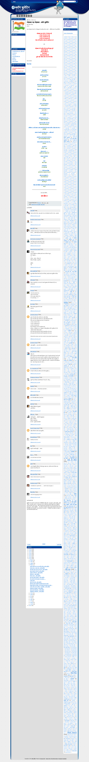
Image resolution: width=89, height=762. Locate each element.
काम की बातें (68, 295)
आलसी (69, 256)
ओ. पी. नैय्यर (75, 275)
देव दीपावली (69, 412)
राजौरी (76, 576)
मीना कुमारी (70, 547)
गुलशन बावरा (70, 332)
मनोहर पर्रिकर (72, 530)
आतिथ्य (66, 251)
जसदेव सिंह (73, 365)
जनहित (69, 357)
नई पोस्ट (28, 544)
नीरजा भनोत (72, 430)
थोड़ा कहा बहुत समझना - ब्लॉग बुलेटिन (37, 577)
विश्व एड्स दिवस (71, 624)
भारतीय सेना (66, 518)
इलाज (72, 260)
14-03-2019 (70, 101)
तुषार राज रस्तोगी (67, 399)
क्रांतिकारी (75, 313)
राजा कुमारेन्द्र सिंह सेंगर (16, 56)
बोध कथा (70, 496)
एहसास (65, 275)
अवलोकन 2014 (74, 240)
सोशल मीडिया (67, 720)
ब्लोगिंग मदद (72, 511)
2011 (30, 605)
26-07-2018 (73, 173)
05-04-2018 (71, 54)
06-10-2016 (65, 62)
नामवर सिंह (74, 426)
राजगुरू (76, 572)
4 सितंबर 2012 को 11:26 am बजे (35, 460)
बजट (75, 479)
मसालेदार (74, 531)
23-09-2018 (67, 156)
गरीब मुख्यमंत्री (73, 322)
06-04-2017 (69, 58)
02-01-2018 (71, 40)
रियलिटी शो (75, 592)
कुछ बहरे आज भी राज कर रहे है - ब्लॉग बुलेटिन (38, 569)
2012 (30, 558)
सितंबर (31, 564)
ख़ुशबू (74, 316)
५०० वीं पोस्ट (69, 200)
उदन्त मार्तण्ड (70, 264)
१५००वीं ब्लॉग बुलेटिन (72, 109)
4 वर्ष (70, 197)
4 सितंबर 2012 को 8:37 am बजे (35, 391)
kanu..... (32, 454)
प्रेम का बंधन (67, 468)
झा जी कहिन (71, 376)
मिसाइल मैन (65, 547)
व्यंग (74, 660)
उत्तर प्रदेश (75, 263)
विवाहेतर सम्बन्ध (74, 620)
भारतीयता (74, 519)
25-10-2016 (74, 168)
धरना (69, 419)
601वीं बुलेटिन (66, 203)
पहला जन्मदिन (75, 442)
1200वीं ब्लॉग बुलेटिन (68, 93)
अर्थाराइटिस (71, 235)
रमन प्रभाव (71, 566)
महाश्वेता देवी (66, 538)
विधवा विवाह (72, 619)
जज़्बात (74, 355)
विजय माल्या (69, 617)
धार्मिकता (74, 419)
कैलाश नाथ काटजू (72, 310)
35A (67, 197)
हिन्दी (65, 742)
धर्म (71, 419)
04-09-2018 (71, 51)
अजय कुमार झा (33, 351)
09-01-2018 (65, 70)
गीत (72, 324)
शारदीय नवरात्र (75, 668)
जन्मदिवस (70, 360)
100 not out (66, 79)
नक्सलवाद (66, 422)
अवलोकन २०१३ (66, 240)
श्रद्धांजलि (72, 678)
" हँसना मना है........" (44, 151)
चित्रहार (72, 345)
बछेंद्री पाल (71, 479)
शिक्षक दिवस (66, 671)
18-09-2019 (69, 122)
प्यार (68, 461)
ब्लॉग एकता (69, 499)
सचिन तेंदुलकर (70, 689)
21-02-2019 (69, 142)
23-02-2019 (75, 152)
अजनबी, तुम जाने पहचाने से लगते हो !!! (44, 137)
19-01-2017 (67, 125)
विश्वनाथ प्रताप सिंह (68, 656)
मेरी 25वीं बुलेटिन (73, 551)
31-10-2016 (71, 196)
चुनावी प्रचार (65, 349)
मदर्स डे (74, 527)
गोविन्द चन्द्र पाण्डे (67, 337)
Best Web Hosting (54, 758)
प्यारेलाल (72, 461)
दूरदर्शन (67, 411)
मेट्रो (69, 550)
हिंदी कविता (68, 738)
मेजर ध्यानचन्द (66, 550)
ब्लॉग (64, 499)
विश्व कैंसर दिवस (71, 628)
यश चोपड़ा (72, 559)
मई (30, 597)
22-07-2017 (65, 149)
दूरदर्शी (71, 411)
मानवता (65, 543)
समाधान (68, 693)
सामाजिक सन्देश (67, 704)
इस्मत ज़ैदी (32, 228)
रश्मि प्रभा (67, 569)
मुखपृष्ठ (14, 1)
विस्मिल (73, 656)
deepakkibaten (33, 437)
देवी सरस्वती (70, 414)
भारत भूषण (74, 515)
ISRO (67, 749)
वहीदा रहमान (69, 612)
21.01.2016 (69, 145)
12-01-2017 (75, 87)
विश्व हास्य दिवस (74, 651)
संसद (71, 688)
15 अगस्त (66, 106)
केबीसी (70, 309)
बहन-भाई (65, 484)
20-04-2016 (74, 130)
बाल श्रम (71, 488)
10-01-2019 (74, 75)
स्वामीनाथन (65, 728)
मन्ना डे (76, 530)
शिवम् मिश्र (68, 673)
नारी (64, 427)
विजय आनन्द (72, 616)
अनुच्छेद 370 (73, 224)
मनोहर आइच (67, 530)
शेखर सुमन (71, 676)
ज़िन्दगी (68, 368)
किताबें (66, 298)
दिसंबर (31, 560)
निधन (74, 427)
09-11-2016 (74, 74)
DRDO (69, 746)
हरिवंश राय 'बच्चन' (70, 731)
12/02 (76, 91)
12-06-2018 (75, 90)
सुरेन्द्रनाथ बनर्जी (68, 713)
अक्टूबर (31, 563)
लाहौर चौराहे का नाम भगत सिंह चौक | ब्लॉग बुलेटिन (39, 566)
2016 (30, 553)
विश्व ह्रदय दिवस (69, 655)
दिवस (64, 407)
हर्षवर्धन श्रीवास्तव (15, 61)
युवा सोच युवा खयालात (67, 562)
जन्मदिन (65, 360)
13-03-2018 (72, 94)
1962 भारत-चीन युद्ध (68, 130)
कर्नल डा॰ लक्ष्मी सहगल (72, 287)
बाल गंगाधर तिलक (70, 487)
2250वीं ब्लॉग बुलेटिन (71, 150)
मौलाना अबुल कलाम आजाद (72, 558)
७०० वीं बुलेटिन (72, 204)
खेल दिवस (73, 317)
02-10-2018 (69, 44)
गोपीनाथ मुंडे (65, 336)
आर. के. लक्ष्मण (69, 255)
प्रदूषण (70, 464)
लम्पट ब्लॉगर (44, 70)
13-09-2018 (67, 97)
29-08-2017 (72, 188)
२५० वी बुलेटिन (71, 169)
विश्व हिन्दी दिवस (67, 652)
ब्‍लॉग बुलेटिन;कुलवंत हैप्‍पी (71, 506)
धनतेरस (69, 418)
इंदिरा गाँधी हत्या (67, 259)
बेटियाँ (72, 495)
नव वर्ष (74, 424)
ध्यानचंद (70, 420)
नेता (76, 430)
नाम (70, 426)
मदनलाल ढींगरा (69, 527)
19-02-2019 (72, 125)
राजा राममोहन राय (66, 574)
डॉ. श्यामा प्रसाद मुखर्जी (68, 391)
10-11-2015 (74, 78)
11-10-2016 (70, 86)
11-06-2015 (67, 85)
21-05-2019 (65, 144)
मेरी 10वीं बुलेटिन (67, 551)
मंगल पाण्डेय (73, 523)
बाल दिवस (66, 488)
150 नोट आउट (66, 109)
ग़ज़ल (72, 318)
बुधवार (70, 492)
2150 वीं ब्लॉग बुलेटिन (70, 146)
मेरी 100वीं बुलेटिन (74, 550)
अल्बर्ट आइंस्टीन (74, 236)
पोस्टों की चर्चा (33, 204)
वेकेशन (68, 659)
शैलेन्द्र (71, 677)
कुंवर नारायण (74, 299)
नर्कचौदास (75, 423)
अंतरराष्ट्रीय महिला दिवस (73, 209)
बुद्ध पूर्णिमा (66, 492)
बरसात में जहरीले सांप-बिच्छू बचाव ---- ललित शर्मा (44, 132)
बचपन (65, 479)
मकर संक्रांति (65, 526)
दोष (71, 416)
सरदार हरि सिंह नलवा (72, 696)
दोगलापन (68, 416)
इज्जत (71, 259)
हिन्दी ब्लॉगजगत (74, 742)
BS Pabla (32, 304)
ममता (71, 531)
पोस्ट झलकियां (72, 457)
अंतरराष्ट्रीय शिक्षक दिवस (71, 213)
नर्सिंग (65, 424)
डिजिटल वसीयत (71, 383)
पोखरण (70, 455)
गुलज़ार (75, 330)
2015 (30, 554)
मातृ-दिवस (74, 542)
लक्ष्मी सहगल (66, 597)
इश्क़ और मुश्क (69, 262)
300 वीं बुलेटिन (67, 193)
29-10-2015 (70, 189)
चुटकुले (66, 348)
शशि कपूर (74, 664)
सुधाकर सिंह (74, 709)
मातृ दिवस (69, 542)
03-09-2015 (65, 48)
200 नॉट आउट (66, 134)
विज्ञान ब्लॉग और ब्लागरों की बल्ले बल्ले (44, 89)
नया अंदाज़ (71, 423)
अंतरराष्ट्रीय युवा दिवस (67, 212)
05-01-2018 (74, 52)
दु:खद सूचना (32, 580)
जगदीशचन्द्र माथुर (69, 355)
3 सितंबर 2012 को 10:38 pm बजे (35, 286)
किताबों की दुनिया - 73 (44, 113)
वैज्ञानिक (72, 659)
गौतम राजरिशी (73, 337)
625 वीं (70, 203)
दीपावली (68, 408)
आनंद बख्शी (69, 252)
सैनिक (66, 717)
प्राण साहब (71, 467)
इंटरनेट (68, 258)
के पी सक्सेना (72, 305)
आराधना (65, 256)
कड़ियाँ (74, 282)
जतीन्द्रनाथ (71, 356)
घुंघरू (65, 340)
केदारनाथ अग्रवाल (70, 306)
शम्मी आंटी (65, 664)
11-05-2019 (75, 83)
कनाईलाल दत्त (66, 283)
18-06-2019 (71, 121)
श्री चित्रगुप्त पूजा (72, 680)
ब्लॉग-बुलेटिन (71, 510)
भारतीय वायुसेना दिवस (72, 516)
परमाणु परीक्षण (74, 439)
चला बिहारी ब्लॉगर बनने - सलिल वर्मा (18, 51)
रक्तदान (68, 565)
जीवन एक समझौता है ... (44, 175)
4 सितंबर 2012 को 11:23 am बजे (35, 451)
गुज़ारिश (76, 324)
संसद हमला (75, 688)
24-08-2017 (71, 161)
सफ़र (67, 692)
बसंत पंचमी (69, 483)
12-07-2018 (67, 91)
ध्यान (67, 420)
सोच (74, 717)
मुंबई (74, 547)
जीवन (68, 369)
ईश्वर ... (44, 99)
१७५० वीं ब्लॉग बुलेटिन (70, 118)
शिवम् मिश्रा (14, 59)
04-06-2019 (74, 50)
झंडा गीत (75, 372)
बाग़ (68, 484)
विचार (68, 616)
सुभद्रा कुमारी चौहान (70, 712)
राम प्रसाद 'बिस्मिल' (72, 577)
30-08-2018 (70, 192)
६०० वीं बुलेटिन (73, 201)
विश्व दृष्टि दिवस (72, 635)
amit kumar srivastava (35, 238)
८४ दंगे (68, 207)
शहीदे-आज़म (69, 668)
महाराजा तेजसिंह (73, 534)
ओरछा (72, 279)
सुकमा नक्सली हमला (69, 708)
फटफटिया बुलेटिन (74, 472)
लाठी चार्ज (70, 600)
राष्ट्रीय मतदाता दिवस (68, 588)
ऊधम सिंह (70, 267)
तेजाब (74, 399)
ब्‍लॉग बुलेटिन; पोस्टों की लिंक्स (70, 504)
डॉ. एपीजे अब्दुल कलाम (72, 388)
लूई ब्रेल (68, 604)
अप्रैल (31, 599)
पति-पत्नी (68, 438)
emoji (72, 746)
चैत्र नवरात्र (74, 349)
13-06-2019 (70, 95)
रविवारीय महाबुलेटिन (74, 567)
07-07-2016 (74, 63)
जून (31, 596)
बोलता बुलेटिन (75, 496)
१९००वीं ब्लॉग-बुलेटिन (66, 129)
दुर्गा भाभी (69, 410)
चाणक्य (68, 344)
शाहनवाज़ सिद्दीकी (68, 670)
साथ (75, 701)
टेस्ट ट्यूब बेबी (68, 379)
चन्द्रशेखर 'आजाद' (66, 341)
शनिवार (72, 663)
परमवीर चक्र (69, 439)
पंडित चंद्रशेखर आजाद (69, 435)
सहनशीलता (73, 700)
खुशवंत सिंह (65, 317)
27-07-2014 (72, 177)
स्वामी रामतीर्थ (66, 727)
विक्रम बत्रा (71, 615)
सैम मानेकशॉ (70, 717)
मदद (64, 527)
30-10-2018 (75, 192)
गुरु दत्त (71, 328)
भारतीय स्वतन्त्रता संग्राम (67, 519)
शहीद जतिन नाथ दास (71, 667)
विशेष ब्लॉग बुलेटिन (69, 623)
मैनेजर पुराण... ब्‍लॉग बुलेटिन (35, 575)
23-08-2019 (75, 154)
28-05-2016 (70, 181)
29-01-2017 (72, 185)
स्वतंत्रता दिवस (73, 725)
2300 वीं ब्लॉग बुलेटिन (67, 157)
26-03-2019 (69, 172)
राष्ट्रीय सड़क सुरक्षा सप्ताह (70, 589)
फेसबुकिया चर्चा (74, 476)
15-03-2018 (71, 106)
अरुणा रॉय (75, 231)
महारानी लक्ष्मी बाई (72, 535)
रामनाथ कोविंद (66, 580)
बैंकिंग (76, 495)
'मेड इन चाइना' (71, 38)
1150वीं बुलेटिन (69, 87)
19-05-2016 (70, 126)
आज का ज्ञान (65, 247)
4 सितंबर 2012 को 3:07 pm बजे (35, 479)
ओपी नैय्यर (65, 278)
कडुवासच (32, 386)
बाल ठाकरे (75, 487)
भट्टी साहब (65, 514)
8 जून (71, 205)
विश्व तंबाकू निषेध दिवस (67, 632)
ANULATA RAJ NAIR (35, 249)
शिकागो (74, 670)
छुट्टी (68, 352)
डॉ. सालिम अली (70, 392)
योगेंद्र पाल (72, 563)
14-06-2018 (67, 102)
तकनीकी (68, 395)
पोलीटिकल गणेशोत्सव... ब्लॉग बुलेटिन (37, 591)
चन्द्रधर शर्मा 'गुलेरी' (73, 340)
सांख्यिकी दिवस (66, 701)
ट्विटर (67, 380)
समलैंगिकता (70, 692)
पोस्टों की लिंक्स (72, 460)
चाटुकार (65, 344)
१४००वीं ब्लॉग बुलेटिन (68, 105)
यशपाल (76, 559)
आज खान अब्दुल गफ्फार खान (73, 247)
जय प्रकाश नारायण (69, 363)
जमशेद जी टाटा (67, 361)
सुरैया (73, 713)
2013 (30, 557)
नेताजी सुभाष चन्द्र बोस (69, 431)
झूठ (75, 376)
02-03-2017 (69, 42)
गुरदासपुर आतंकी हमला (73, 325)
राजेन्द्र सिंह (67, 576)
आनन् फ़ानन (74, 252)
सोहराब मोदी (72, 720)
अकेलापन (75, 219)
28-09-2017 (75, 184)
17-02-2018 (69, 114)
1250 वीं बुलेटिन (74, 93)
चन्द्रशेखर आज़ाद (73, 341)
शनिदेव (69, 663)
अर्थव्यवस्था (66, 235)
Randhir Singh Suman (35, 219)
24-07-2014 (74, 160)
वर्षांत (64, 612)
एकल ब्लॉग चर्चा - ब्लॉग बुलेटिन (71, 271)
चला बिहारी (70, 342)
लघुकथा (71, 597)
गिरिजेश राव (68, 324)
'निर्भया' (73, 36)
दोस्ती (73, 416)
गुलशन (66, 332)
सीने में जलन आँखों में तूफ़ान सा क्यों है (44, 84)
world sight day (68, 752)
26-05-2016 (74, 172)
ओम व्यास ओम (68, 279)
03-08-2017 (74, 47)
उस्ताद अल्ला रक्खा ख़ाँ (71, 266)
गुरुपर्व (74, 329)
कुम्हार (76, 302)
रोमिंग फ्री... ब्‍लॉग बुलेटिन (34, 574)
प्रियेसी (75, 467)
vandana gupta (33, 483)
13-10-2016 (72, 97)
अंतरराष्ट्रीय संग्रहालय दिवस (67, 215)
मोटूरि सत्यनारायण (73, 555)
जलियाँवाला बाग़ (66, 365)
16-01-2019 (73, 110)
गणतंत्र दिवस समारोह (73, 320)
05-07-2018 (74, 55)
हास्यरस (74, 737)
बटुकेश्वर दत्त (69, 480)
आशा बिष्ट (32, 210)
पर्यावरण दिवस (66, 442)
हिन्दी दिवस (69, 742)
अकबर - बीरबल (70, 219)
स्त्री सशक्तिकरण (70, 723)
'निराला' (69, 36)
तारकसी (72, 396)
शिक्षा (70, 671)
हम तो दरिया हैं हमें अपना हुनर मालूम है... (44, 94)
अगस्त (31, 593)
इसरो (76, 262)
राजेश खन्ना (72, 576)
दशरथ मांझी (66, 403)
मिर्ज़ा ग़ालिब (74, 546)
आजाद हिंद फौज (67, 248)
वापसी (64, 613)
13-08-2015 (75, 95)
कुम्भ (72, 302)
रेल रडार (68, 596)
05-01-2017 (69, 52)
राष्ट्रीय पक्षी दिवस (73, 585)
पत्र (71, 438)
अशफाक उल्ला (70, 243)
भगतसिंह (68, 512)
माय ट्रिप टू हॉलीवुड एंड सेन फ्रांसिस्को (44, 180)
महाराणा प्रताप (66, 535)
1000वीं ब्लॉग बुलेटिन (72, 79)
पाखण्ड (74, 447)
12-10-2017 (72, 91)
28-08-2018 (70, 184)
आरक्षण (74, 255)
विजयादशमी (73, 617)
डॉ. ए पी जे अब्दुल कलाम (67, 387)
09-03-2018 (69, 71)
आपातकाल (69, 254)
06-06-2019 (74, 58)
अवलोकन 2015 (68, 241)
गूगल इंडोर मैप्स (75, 333)
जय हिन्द (66, 364)
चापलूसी (72, 344)
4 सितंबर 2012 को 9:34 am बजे (35, 400)
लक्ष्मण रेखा (74, 596)
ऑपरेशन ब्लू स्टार (69, 275)
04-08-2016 (65, 51)
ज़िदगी (64, 368)
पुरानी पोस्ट (59, 544)
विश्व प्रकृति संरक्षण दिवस (72, 640)
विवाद (70, 620)
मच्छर (72, 526)
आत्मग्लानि (70, 251)
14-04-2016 (75, 101)
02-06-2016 (74, 42)
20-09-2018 (74, 133)
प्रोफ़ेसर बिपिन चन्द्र (73, 471)
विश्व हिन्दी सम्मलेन (74, 652)
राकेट (67, 570)
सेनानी (73, 716)
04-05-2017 (69, 50)
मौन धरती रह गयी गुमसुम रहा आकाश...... (38, 579)
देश (73, 414)
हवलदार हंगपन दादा (70, 734)
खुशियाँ (70, 317)
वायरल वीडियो (69, 613)
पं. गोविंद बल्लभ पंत (67, 434)
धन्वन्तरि (66, 419)
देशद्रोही (68, 415)
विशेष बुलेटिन (74, 621)
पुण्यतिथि (72, 451)
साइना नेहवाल (71, 701)
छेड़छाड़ (72, 352)
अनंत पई (69, 224)
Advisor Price (48, 758)
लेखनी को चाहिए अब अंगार (44, 122)
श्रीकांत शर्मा (70, 681)
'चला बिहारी (65, 36)
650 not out (67, 204)
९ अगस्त (65, 208)
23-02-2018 (70, 152)
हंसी (73, 728)
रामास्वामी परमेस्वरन (72, 581)
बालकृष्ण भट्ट (75, 488)
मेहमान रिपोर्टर (66, 554)
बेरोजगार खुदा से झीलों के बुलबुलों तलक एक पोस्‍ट (39, 583)
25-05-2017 (74, 165)
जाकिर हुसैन (71, 367)
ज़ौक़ (69, 372)
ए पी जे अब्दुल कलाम (71, 268)
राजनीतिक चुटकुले (72, 573)
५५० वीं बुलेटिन (67, 201)
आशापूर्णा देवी (73, 256)
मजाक (75, 526)
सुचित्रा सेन (69, 709)
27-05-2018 (67, 177)
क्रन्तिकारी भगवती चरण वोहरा (68, 313)
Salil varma (74, 750)
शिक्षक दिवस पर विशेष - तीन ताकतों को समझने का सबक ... (41, 585)
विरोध (67, 620)
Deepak (32, 290)
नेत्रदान (76, 431)
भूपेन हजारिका (71, 522)
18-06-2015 (65, 121)
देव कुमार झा (14, 53)
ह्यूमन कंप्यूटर (74, 745)
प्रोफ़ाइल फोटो (67, 471)
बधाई (73, 480)
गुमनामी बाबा (67, 325)
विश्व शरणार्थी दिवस (74, 648)
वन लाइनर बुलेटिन (67, 609)
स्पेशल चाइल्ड (69, 724)
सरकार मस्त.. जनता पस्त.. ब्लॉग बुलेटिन (37, 568)
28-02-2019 (67, 180)
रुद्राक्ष (75, 593)
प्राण (67, 467)
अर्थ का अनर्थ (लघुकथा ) (44, 103)
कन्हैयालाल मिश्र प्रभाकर (72, 283)
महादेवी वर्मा (68, 534)
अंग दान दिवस (75, 208)
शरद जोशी (69, 664)
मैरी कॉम (68, 555)
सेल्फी (76, 716)
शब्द (75, 663)
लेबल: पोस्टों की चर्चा (72, 605)
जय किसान (72, 361)
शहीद (65, 667)
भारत (70, 515)
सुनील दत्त (70, 711)
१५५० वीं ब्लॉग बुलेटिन (67, 110)
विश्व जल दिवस (66, 631)
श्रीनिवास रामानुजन (66, 684)
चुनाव (69, 348)
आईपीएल (65, 244)
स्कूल (76, 720)
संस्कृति (66, 689)
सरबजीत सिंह (66, 697)
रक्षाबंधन (72, 565)
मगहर (69, 526)
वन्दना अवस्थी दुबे (33, 271)
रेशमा (70, 596)
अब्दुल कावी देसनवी (68, 228)
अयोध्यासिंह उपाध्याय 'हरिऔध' (68, 231)
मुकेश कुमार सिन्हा (33, 474)
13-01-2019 (67, 94)
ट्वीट (70, 380)
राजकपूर (68, 572)
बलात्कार (74, 481)
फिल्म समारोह (65, 476)
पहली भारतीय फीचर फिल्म (73, 443)
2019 (30, 549)
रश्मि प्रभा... (14, 54)
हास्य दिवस (66, 737)
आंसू (74, 243)
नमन (67, 423)
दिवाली (68, 407)
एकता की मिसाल (69, 270)
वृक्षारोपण (65, 659)
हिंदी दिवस (72, 738)
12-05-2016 (70, 90)
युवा (75, 561)
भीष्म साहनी (65, 522)
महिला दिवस (71, 538)
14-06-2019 (72, 102)
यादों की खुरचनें (69, 561)
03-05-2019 (69, 47)
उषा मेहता (65, 266)
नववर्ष (64, 426)
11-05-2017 (70, 83)
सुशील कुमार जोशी (70, 715)
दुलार (73, 410)
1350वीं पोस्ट (70, 98)
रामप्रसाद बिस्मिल (72, 580)
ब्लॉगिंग (68, 511)
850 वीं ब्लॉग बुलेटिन (73, 207)
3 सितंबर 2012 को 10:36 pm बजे (35, 267)
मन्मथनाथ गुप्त (67, 531)
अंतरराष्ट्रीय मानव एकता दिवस (70, 211)
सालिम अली (73, 704)
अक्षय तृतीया (66, 220)
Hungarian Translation (62, 758)
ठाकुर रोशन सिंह (74, 380)
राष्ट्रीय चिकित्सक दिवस (70, 584)
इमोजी (64, 260)
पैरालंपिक (66, 455)
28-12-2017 (67, 185)
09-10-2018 (69, 74)
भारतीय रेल (65, 516)
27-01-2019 (70, 176)
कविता (71, 291)
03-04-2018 (71, 46)
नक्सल (76, 420)
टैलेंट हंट (72, 379)
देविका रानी (65, 414)
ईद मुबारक (68, 263)
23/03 (71, 156)
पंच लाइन (72, 434)
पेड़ (76, 454)
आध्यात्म (65, 252)
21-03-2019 (74, 142)
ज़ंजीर (68, 353)
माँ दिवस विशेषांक (73, 539)
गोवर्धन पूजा (75, 336)
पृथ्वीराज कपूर (72, 454)
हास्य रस (71, 737)
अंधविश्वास (65, 219)
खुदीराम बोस (65, 316)
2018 (30, 550)
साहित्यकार (65, 705)
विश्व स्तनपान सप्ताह (68, 651)
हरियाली (65, 731)
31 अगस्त (72, 193)
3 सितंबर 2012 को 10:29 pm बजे (35, 245)
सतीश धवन (75, 689)
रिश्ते (72, 593)
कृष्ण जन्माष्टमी (66, 305)
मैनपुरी (64, 555)
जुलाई (31, 594)
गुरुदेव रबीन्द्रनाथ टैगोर (69, 329)
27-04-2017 (75, 176)
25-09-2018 (69, 168)
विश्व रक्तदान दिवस (67, 647)
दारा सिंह (72, 404)
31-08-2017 (65, 196)
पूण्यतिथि (67, 454)
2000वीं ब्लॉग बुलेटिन (73, 134)
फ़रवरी (31, 602)
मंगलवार (65, 524)
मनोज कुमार (32, 280)
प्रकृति (73, 463)
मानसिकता (73, 543)
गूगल (70, 333)
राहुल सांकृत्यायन (69, 592)
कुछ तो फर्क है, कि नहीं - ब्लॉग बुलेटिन (37, 571)
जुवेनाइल (68, 371)
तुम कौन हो (44, 146)
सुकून (74, 708)
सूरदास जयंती (69, 716)
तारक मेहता (68, 396)
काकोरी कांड (71, 294)
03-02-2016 (65, 46)
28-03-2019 (72, 180)
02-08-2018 (71, 43)
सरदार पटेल (65, 696)
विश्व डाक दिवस (73, 631)
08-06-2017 (65, 67)
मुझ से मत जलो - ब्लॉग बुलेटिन (36, 582)
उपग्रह (75, 264)
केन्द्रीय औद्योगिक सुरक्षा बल (71, 308)
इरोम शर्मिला (68, 260)
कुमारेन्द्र (66, 302)
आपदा (64, 254)
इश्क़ (65, 262)
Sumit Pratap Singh (34, 428)
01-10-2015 (74, 39)
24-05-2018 (69, 160)
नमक (64, 423)
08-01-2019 (74, 66)
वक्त (71, 608)
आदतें (74, 251)
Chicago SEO (42, 758)
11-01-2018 (72, 82)
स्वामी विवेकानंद (72, 727)
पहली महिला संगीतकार (72, 446)
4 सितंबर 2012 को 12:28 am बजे (35, 373)
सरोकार (75, 697)
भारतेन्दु (65, 520)
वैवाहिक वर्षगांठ (68, 660)
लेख (71, 604)
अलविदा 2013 (69, 236)
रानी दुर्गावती (66, 577)
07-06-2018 (69, 63)
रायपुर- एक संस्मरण (44, 156)
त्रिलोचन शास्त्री (74, 400)
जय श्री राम (75, 363)
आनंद (31, 463)
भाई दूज (75, 514)
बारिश (65, 487)
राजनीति (66, 573)
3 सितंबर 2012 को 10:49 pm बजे (35, 300)
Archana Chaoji (34, 342)
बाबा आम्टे (72, 484)
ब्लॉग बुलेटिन (22, 7)
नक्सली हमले (71, 422)
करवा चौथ (69, 286)
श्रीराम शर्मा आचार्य (66, 685)
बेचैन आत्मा (68, 495)
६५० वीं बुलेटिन (75, 203)
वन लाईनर (72, 609)
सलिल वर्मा (66, 700)
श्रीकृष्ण (74, 681)
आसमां (65, 258)
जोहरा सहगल (65, 372)
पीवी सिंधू (75, 450)
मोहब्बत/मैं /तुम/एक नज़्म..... (44, 118)
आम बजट (73, 254)
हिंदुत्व (73, 741)
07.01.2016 (68, 66)
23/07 (74, 156)
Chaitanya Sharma (34, 377)
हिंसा (76, 741)
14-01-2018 (72, 99)
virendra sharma (34, 314)
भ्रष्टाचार (69, 523)
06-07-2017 (65, 59)
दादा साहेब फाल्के (66, 404)
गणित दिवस (68, 321)
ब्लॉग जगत (73, 499)
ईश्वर (72, 263)
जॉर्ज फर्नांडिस (73, 371)
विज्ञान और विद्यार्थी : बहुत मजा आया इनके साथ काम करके (44, 184)
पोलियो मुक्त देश (74, 455)
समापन (72, 693)
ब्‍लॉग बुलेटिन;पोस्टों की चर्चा (68, 507)
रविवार (67, 567)
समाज (65, 693)
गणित (64, 321)
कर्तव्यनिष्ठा (66, 287)
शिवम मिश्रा (43, 204)
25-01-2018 (71, 164)
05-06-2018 (69, 55)
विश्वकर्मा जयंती (74, 655)
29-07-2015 (67, 188)
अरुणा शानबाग (67, 232)
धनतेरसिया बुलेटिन (74, 418)
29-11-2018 (75, 189)
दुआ (71, 408)
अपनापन (65, 227)
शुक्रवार (69, 674)
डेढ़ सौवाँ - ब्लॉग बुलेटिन (72, 384)
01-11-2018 (65, 40)
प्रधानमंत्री (74, 464)
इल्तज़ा (76, 260)
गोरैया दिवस (70, 336)
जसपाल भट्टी (66, 367)
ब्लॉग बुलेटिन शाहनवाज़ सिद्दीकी (70, 503)
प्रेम (64, 468)
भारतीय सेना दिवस (72, 518)
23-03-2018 (72, 153)
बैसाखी (66, 496)
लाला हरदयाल (75, 601)
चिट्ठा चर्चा (67, 345)
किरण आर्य (71, 298)
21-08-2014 (71, 144)
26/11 (73, 174)
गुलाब (67, 333)
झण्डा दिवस (65, 375)
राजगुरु (72, 572)
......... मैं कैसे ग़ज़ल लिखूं (44, 170)
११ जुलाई (68, 82)
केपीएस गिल (65, 309)
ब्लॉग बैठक (69, 508)
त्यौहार (69, 400)
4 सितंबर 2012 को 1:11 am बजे (35, 382)
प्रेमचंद (71, 468)
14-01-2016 (67, 99)
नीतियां (68, 430)
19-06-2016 (75, 126)
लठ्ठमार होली (75, 597)
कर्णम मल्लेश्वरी (75, 286)
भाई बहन (66, 515)
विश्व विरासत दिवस (67, 648)
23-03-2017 (67, 153)
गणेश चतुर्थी (73, 321)
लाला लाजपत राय (69, 601)
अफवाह (76, 227)
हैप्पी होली (65, 745)
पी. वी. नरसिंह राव (70, 450)
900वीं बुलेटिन (69, 208)
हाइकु (75, 734)
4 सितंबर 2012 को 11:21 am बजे (35, 442)
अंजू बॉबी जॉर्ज (67, 209)
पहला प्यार (66, 443)
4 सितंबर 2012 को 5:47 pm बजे (35, 497)
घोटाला (68, 340)
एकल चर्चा (75, 270)
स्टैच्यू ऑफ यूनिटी (73, 721)
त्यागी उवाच (65, 400)
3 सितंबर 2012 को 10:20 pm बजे (35, 235)
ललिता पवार (65, 600)
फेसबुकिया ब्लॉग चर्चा (68, 477)
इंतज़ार (71, 258)
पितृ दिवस (65, 450)
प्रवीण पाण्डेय (32, 395)
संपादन (69, 688)
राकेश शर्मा (70, 570)
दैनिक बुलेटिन (72, 415)
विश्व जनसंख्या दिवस (72, 629)
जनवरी (31, 604)
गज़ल (44, 161)
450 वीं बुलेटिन (67, 199)
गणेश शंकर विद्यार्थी (67, 322)
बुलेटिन (75, 493)
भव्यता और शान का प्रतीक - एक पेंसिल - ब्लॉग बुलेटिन (40, 586)
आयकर (65, 255)
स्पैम (73, 724)
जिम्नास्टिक (72, 368)
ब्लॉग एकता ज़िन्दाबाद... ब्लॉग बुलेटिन (37, 589)
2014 (30, 556)
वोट (72, 660)
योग (69, 563)
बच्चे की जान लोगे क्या (44, 75)
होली (69, 745)
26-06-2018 (65, 173)
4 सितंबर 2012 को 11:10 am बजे (35, 424)
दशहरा (70, 403)
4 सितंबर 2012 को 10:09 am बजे (35, 410)
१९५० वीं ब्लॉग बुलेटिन (74, 129)
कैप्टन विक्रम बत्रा (74, 309)
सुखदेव (65, 709)
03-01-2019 (74, 44)
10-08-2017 (69, 78)
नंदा (73, 420)
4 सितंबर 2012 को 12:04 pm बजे (35, 470)
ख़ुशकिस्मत (70, 316)
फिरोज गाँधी (73, 475)
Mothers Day (69, 750)
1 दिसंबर (69, 75)
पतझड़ (65, 438)
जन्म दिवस (74, 357)
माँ (69, 539)
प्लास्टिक (65, 472)
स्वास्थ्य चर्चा (70, 728)
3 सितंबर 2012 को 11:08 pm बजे (35, 347)
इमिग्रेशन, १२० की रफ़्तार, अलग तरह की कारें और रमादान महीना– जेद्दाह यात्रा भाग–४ (44, 127)
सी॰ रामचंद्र (70, 705)
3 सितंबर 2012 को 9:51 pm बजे (35, 215)
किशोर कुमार (69, 299)
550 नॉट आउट (75, 200)
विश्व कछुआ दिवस (70, 627)
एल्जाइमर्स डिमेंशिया (73, 274)
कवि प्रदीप (72, 290)
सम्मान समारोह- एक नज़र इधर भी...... (44, 141)
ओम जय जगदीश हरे (71, 278)
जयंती (69, 364)
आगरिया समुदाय (70, 244)
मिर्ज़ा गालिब (69, 546)
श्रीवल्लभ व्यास (73, 685)
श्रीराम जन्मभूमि (73, 684)
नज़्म (75, 422)
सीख (74, 705)
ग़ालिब (64, 324)
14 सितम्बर (75, 98)
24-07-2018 (65, 161)
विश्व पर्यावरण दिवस (71, 636)
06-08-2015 (71, 59)
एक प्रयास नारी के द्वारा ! (44, 79)
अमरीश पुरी (73, 228)
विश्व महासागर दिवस (72, 644)
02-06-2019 (65, 43)
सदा (31, 446)
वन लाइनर (75, 608)
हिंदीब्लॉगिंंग (69, 741)
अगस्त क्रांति (72, 220)
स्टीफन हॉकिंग (67, 721)
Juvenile (71, 749)
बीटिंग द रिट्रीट (67, 491)
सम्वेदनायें (75, 693)
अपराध (68, 227)
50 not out (72, 199)
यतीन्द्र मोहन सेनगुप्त (66, 559)
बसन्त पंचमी (74, 483)
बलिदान (65, 483)
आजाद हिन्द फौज (73, 248)
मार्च (31, 600)
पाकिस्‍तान (70, 447)
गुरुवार (69, 330)
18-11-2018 (74, 122)
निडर (67, 427)
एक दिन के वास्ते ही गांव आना (44, 108)
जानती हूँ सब (44, 165)
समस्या (75, 692)
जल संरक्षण (74, 364)
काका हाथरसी (66, 294)
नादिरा (68, 426)
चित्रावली (75, 345)
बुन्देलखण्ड (74, 492)
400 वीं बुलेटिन (74, 197)
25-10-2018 (65, 169)
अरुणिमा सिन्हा (73, 232)
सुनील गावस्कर (66, 711)
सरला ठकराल (71, 697)
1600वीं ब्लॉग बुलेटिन (70, 113)
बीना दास (75, 491)
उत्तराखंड (66, 264)
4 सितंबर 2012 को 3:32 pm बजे (35, 488)
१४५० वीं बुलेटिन (74, 105)
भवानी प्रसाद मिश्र (70, 514)
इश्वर (73, 262)
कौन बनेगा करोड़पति (72, 312)
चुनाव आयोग (73, 348)
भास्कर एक (74, 520)
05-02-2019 (65, 54)
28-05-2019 (75, 181)
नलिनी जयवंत (70, 424)
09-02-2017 (71, 70)
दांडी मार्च (74, 403)
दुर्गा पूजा (65, 410)
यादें (65, 561)
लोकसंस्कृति (65, 608)
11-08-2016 (72, 85)
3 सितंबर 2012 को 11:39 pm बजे (35, 364)
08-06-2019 (71, 67)
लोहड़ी (69, 608)
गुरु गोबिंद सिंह (67, 328)
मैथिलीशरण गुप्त (73, 554)
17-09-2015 (69, 117)
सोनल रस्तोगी (66, 719)
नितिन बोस (70, 427)
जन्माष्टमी (75, 360)
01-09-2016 (69, 39)
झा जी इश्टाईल (71, 375)
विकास (68, 615)
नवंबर (31, 561)
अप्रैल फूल (72, 227)
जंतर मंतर (71, 353)
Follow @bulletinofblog (68, 33)
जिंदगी (75, 367)
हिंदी (64, 738)
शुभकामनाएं (66, 676)
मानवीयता (69, 543)
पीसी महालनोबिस (67, 451)
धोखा (64, 420)
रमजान (67, 566)
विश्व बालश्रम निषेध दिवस (70, 643)
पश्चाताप (70, 442)
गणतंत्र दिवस (67, 320)
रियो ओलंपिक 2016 (67, 593)
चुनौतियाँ (70, 349)
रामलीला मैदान (66, 581)
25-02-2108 (69, 165)
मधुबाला (65, 528)
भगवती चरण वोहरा (73, 512)
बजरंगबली (65, 480)
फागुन (64, 475)
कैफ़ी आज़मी (67, 310)
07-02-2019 (71, 62)
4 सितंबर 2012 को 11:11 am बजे (35, 433)
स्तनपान (65, 723)
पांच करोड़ (65, 447)
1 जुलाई (65, 75)
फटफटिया (68, 472)
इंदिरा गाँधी (75, 258)
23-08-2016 (70, 154)
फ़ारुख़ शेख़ (68, 475)
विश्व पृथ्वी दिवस (71, 639)
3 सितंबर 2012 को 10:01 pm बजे (35, 224)
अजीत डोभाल (70, 223)
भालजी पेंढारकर (69, 520)
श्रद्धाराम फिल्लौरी (66, 680)
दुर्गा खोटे (74, 408)
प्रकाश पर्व (69, 463)
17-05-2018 (74, 114)
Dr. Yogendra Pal (34, 368)
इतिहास (75, 259)
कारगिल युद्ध (73, 295)
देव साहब (74, 412)
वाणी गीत (13, 58)
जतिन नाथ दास (66, 356)
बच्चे (67, 479)
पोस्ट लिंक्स (66, 458)
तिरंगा (76, 396)
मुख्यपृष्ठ (43, 544)
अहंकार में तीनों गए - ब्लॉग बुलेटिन (36, 572)
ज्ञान (72, 372)
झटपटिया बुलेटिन (72, 373)
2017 (30, 551)
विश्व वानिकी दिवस (74, 647)
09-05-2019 (74, 71)
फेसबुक (70, 476)
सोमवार (75, 719)
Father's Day (70, 748)
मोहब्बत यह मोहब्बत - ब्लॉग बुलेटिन (36, 588)
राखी (73, 570)
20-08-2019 (69, 133)
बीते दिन (72, 491)
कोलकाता (65, 312)
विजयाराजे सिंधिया (66, 619)
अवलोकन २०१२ (71, 239)
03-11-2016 (71, 48)
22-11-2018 (71, 149)
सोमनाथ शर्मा (71, 719)
